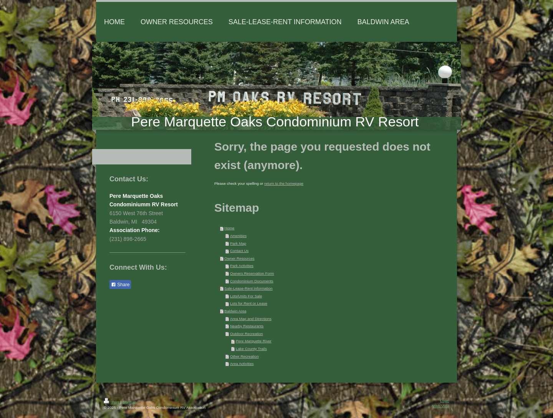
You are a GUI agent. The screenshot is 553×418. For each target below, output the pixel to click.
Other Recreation (244, 356)
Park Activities (241, 266)
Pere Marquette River (254, 341)
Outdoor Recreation (246, 334)
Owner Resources (239, 258)
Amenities (238, 236)
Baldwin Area (235, 311)
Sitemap (129, 402)
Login (444, 400)
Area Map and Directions (251, 319)
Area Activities (242, 364)
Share (120, 284)
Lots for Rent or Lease (248, 303)
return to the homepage (283, 183)
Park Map (238, 243)
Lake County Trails (251, 349)
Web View (440, 406)
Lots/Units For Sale (246, 296)
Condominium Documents (251, 281)
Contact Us (239, 251)
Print (112, 402)
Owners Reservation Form (252, 273)
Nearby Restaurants (246, 326)
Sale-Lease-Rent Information (248, 288)
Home (229, 228)
